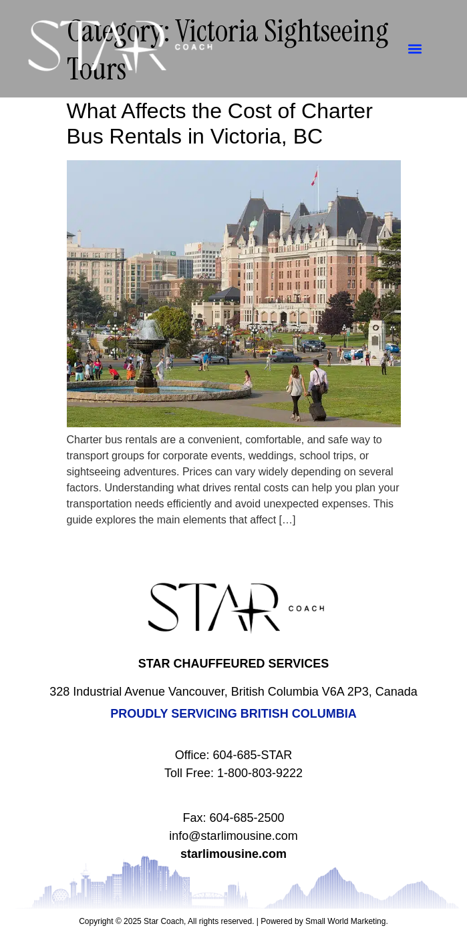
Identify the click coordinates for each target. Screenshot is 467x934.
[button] (415, 49)
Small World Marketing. (346, 921)
